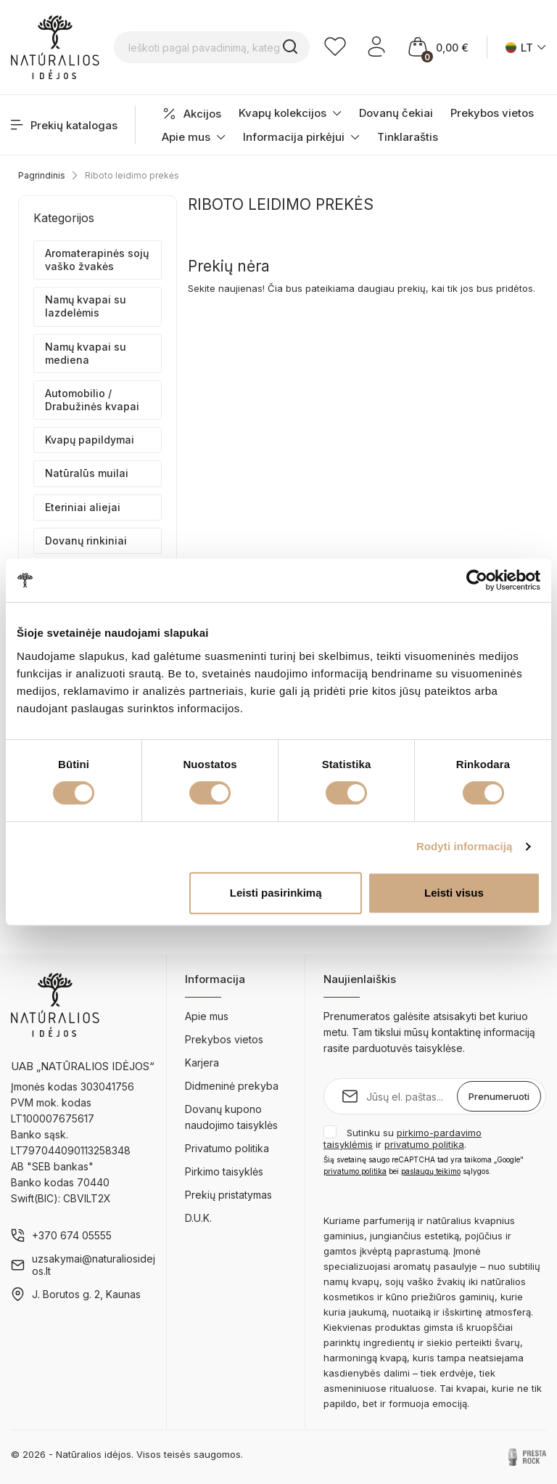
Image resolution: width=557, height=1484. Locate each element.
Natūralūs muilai (86, 473)
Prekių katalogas (64, 125)
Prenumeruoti (499, 1096)
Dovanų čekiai (396, 113)
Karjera (202, 1062)
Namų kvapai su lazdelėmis (85, 306)
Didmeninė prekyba (231, 1086)
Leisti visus (454, 892)
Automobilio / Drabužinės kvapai (92, 399)
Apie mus (194, 137)
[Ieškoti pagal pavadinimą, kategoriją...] (212, 47)
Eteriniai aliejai (82, 507)
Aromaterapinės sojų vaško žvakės (97, 259)
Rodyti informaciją (464, 846)
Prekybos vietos (492, 113)
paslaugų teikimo (431, 1171)
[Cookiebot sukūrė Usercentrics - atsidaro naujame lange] (476, 580)
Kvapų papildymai (89, 439)
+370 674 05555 (72, 1235)
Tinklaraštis (407, 137)
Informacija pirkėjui (301, 137)
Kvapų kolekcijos (290, 113)
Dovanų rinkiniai (86, 540)
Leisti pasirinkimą (276, 892)
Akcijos (191, 113)
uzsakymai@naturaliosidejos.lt (93, 1264)
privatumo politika (424, 1144)
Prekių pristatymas (228, 1195)
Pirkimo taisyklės (224, 1171)
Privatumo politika (227, 1148)
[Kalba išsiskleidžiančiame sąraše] (526, 47)
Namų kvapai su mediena (85, 353)
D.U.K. (198, 1218)
